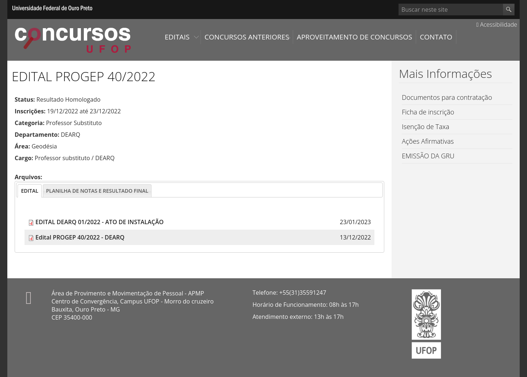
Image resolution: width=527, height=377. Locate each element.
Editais (177, 37)
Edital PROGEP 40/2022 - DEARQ (79, 237)
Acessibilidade (496, 24)
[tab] (29, 190)
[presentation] (29, 191)
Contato (436, 37)
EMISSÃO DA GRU (428, 155)
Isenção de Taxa (425, 126)
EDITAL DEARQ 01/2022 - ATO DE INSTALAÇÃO (99, 222)
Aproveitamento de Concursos (354, 37)
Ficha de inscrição (428, 112)
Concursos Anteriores (247, 37)
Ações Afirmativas (428, 141)
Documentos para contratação (447, 97)
